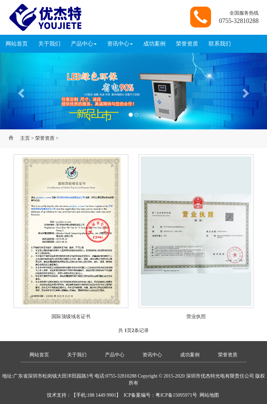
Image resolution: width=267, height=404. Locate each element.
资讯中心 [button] (120, 44)
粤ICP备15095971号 (176, 395)
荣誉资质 (187, 44)
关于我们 (49, 44)
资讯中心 (152, 354)
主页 (25, 138)
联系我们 (220, 44)
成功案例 (154, 44)
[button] (20, 91)
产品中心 (114, 354)
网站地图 (209, 395)
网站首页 (17, 44)
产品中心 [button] (84, 44)
